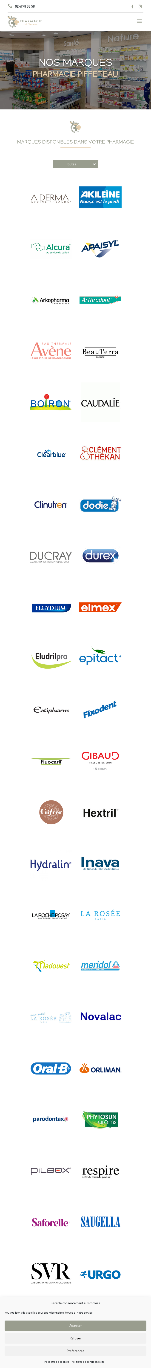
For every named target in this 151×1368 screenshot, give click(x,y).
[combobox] (55, 164)
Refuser (75, 1338)
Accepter (75, 1325)
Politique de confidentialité (88, 1361)
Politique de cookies (56, 1361)
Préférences (75, 1351)
